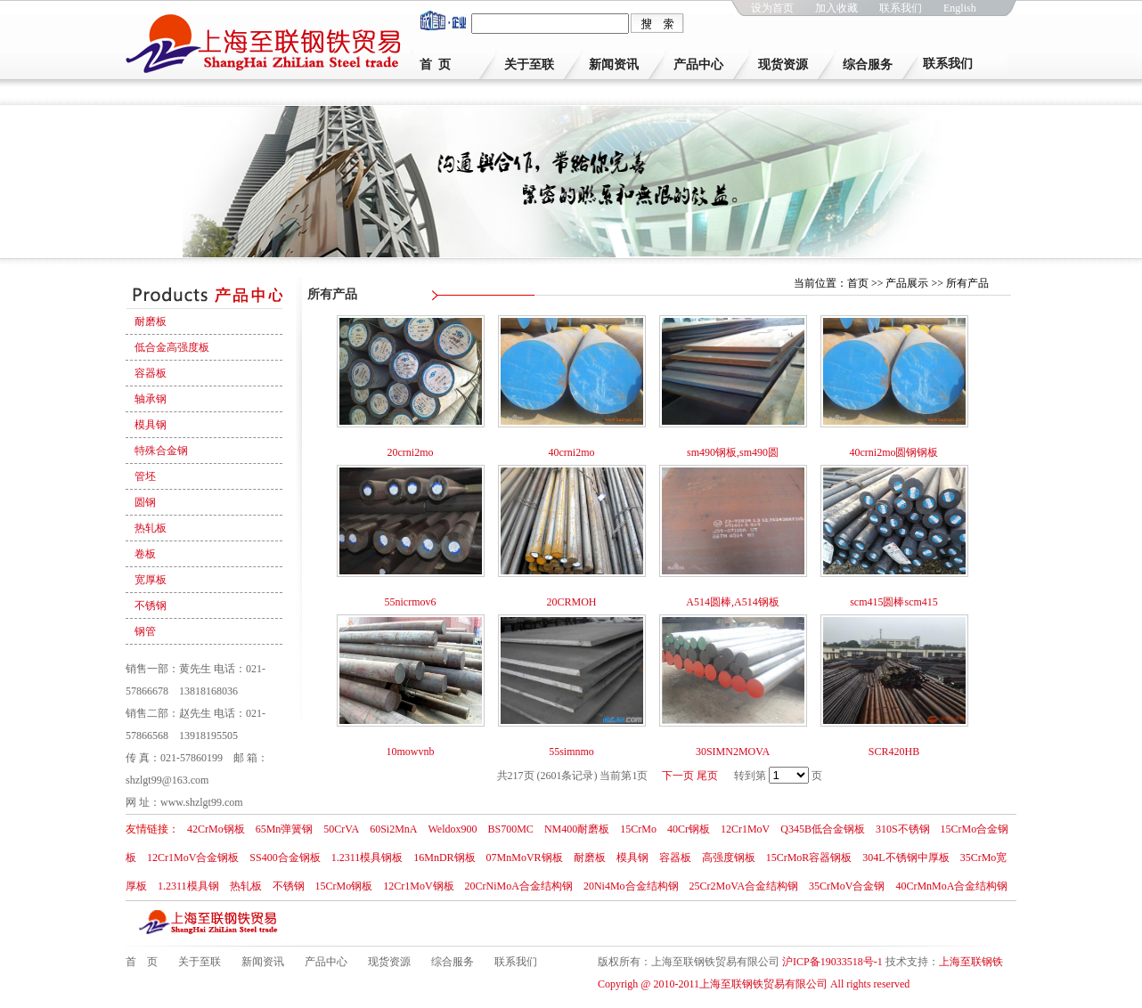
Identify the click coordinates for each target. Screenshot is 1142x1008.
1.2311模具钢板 (367, 857)
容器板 (151, 373)
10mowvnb (411, 751)
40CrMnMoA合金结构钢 (951, 886)
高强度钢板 (728, 857)
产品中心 (698, 64)
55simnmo (571, 751)
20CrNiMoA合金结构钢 (519, 886)
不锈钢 (151, 605)
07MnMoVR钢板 (524, 857)
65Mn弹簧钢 (285, 829)
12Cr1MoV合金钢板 (193, 857)
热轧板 (151, 528)
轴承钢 (151, 399)
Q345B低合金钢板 (822, 829)
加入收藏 (836, 8)
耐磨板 (151, 321)
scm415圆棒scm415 (894, 602)
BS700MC (511, 829)
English (959, 8)
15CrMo (638, 829)
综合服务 (868, 64)
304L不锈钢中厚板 (905, 857)
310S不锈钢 (903, 829)
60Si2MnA (393, 829)
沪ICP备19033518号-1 (832, 961)
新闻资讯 (614, 64)
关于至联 (529, 64)
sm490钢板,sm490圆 (733, 452)
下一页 (678, 775)
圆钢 (145, 502)
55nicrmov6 (410, 602)
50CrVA (341, 829)
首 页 (435, 64)
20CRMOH (571, 602)
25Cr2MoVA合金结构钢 (743, 886)
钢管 (145, 631)
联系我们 (900, 8)
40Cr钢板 (688, 829)
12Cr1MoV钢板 (418, 886)
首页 (858, 283)
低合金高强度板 (172, 347)
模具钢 (151, 425)
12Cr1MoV (745, 829)
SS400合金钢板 (284, 857)
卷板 (145, 554)
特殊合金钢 (161, 450)
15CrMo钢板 (344, 886)
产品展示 (906, 283)
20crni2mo (410, 452)
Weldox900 (452, 829)
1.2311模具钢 (188, 886)
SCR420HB (894, 751)
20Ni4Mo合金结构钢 (631, 886)
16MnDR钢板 (444, 857)
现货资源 (783, 64)
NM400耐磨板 (576, 829)
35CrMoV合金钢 (847, 886)
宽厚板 (151, 579)
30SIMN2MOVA (733, 751)
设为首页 (772, 8)
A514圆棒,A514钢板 (732, 602)
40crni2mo (572, 452)
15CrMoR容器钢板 (809, 857)
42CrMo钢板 (216, 829)
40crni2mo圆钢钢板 (894, 452)
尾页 (707, 775)
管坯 (145, 476)
